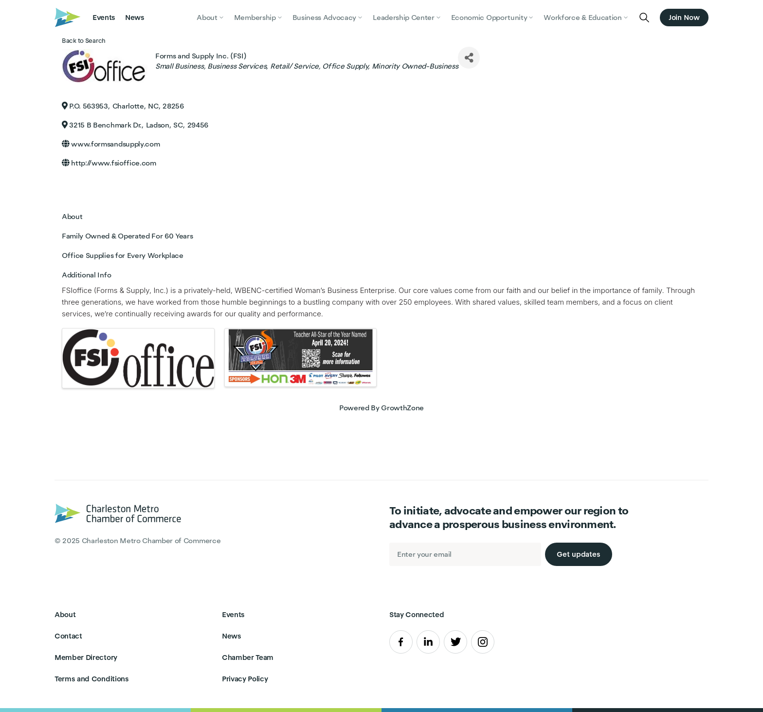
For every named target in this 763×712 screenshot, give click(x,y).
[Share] (469, 58)
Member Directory (85, 657)
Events (103, 17)
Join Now (684, 17)
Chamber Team (247, 657)
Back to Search (84, 40)
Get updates (578, 554)
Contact (68, 636)
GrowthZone (402, 407)
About (64, 614)
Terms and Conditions (91, 679)
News (135, 17)
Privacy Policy (245, 679)
